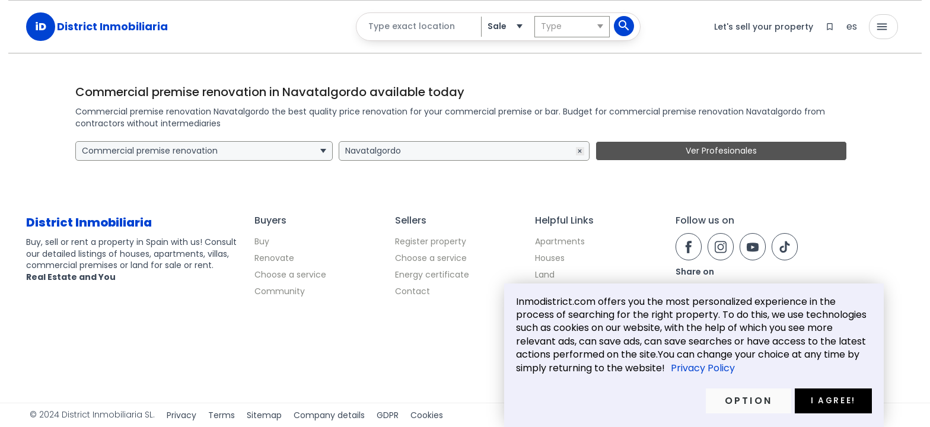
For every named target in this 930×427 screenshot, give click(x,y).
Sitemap (264, 415)
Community (279, 291)
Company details (329, 415)
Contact (412, 291)
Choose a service (290, 275)
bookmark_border (830, 26)
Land (545, 275)
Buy (261, 241)
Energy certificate (432, 275)
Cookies (426, 415)
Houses (550, 258)
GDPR (388, 415)
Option (748, 400)
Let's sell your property (763, 27)
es (851, 26)
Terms (221, 415)
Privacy (181, 415)
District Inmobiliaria (112, 26)
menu (881, 26)
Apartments (560, 241)
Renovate (274, 258)
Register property (430, 241)
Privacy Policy (703, 368)
